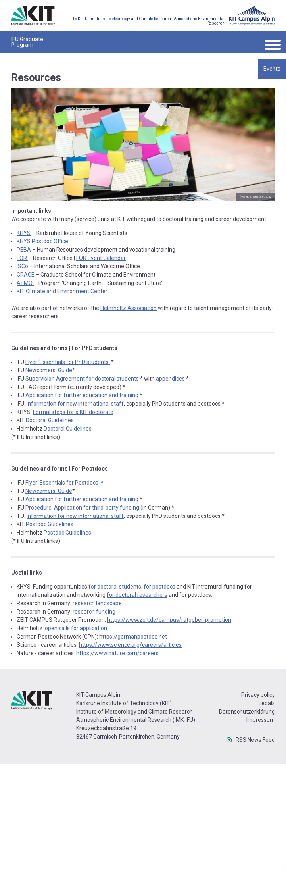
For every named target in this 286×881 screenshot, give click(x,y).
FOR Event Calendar (101, 258)
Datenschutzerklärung (247, 711)
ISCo (23, 266)
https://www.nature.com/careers (117, 653)
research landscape (97, 603)
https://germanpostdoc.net (133, 636)
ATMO (25, 283)
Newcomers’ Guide (48, 370)
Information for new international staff (75, 403)
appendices (170, 378)
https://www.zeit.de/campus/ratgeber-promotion (169, 620)
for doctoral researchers (137, 595)
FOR (22, 258)
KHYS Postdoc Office (42, 241)
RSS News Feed (255, 739)
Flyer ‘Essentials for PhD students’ (67, 362)
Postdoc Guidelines (49, 524)
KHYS (24, 233)
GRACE (26, 274)
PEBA (24, 249)
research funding (94, 611)
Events (271, 68)
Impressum (260, 720)
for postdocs (159, 586)
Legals (267, 703)
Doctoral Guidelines (50, 420)
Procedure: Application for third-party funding (82, 507)
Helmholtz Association (128, 308)
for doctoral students (114, 586)
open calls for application (76, 628)
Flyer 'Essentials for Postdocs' (62, 482)
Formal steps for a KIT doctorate (73, 412)
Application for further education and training (81, 395)
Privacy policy (258, 695)
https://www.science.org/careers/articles (130, 645)
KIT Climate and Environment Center (62, 291)
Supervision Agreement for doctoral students (82, 378)
